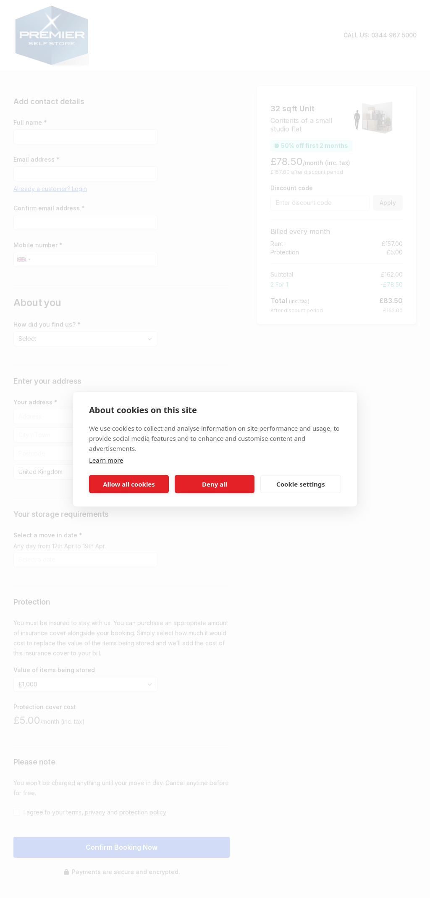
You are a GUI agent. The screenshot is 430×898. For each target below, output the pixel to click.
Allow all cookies (129, 484)
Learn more (106, 460)
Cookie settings (300, 484)
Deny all (214, 484)
